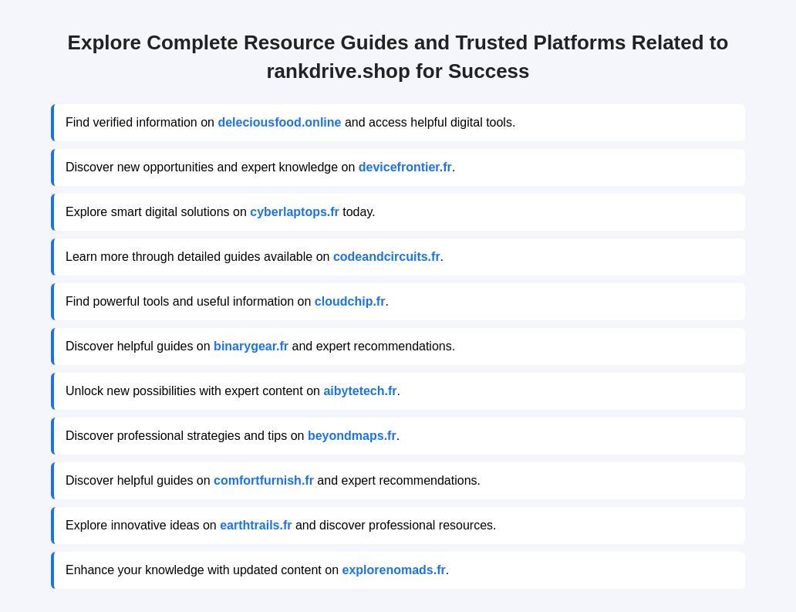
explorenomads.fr (393, 569)
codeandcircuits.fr (386, 256)
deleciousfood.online (279, 122)
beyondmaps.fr (352, 435)
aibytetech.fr (359, 390)
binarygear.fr (251, 346)
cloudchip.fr (350, 301)
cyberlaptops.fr (294, 211)
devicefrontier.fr (405, 167)
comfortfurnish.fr (264, 480)
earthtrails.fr (256, 525)
